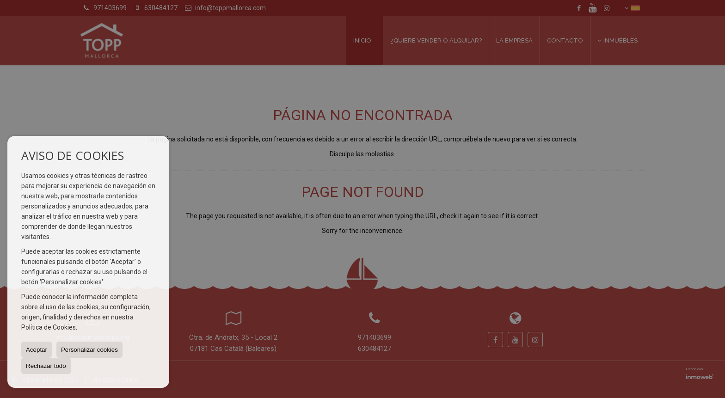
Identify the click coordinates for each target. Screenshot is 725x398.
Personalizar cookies (89, 349)
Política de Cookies (48, 327)
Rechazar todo (46, 365)
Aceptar (36, 349)
